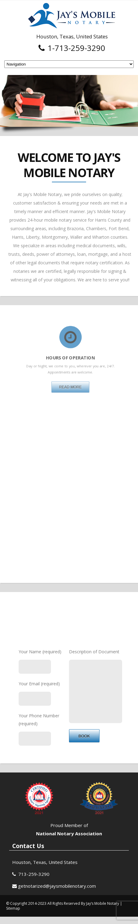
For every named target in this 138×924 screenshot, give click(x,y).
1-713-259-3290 (71, 48)
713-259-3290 (33, 881)
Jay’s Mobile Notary (103, 910)
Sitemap (13, 915)
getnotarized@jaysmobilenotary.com (57, 893)
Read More (70, 373)
